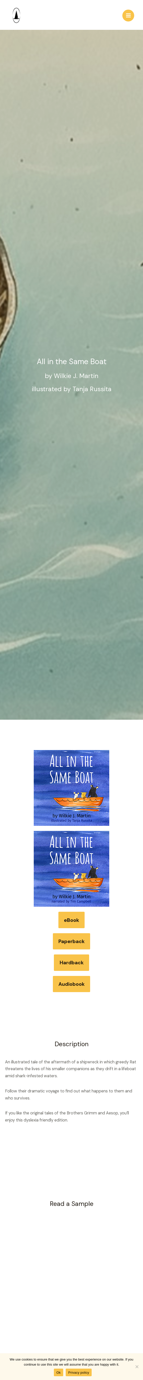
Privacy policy (78, 1372)
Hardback (72, 962)
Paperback (71, 941)
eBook (71, 920)
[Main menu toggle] (128, 15)
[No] (136, 1366)
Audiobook (71, 984)
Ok (58, 1372)
